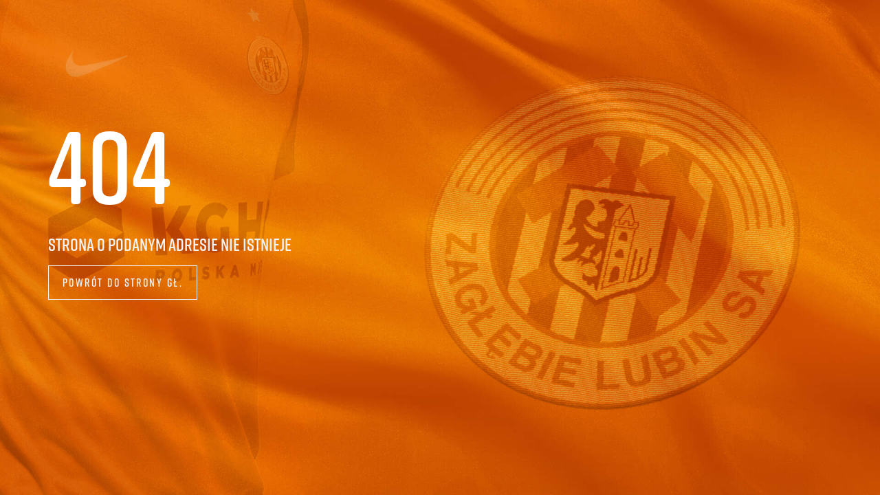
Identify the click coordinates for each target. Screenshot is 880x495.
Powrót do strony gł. (123, 282)
